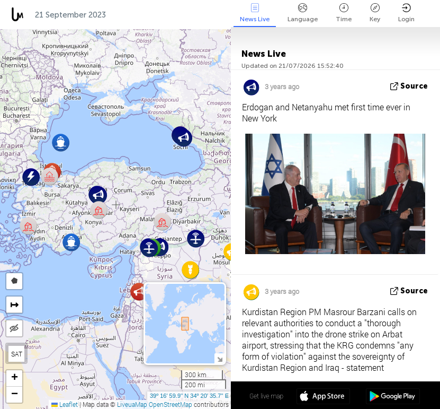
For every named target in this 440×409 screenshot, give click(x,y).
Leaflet (64, 404)
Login (406, 13)
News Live (255, 13)
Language (303, 13)
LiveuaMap (132, 404)
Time (344, 13)
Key (375, 13)
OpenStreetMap (170, 404)
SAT (16, 354)
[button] (195, 238)
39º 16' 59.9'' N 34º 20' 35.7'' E (189, 396)
